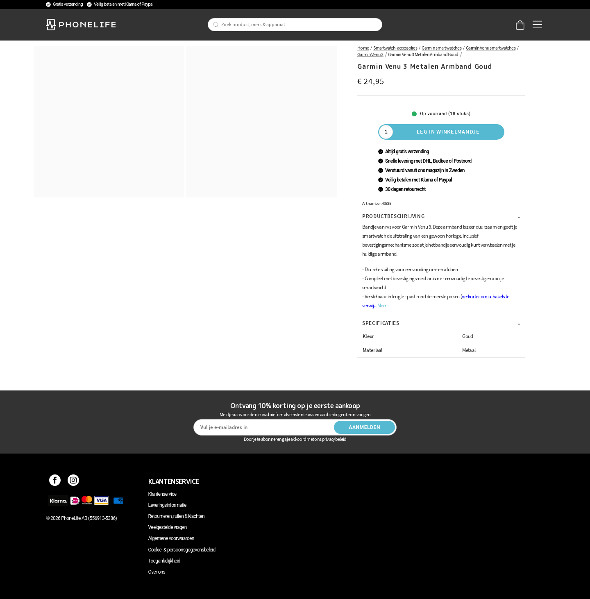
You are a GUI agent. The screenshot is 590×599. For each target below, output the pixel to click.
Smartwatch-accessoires (395, 48)
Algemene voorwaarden (171, 538)
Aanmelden (364, 427)
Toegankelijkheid (164, 561)
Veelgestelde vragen (167, 527)
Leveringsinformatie (167, 505)
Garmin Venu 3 (370, 54)
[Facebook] (55, 481)
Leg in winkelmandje (448, 131)
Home (363, 48)
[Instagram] (73, 481)
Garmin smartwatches (441, 48)
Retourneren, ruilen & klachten (176, 516)
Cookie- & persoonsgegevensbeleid (182, 550)
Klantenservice (162, 494)
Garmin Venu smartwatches (490, 48)
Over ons (156, 572)
